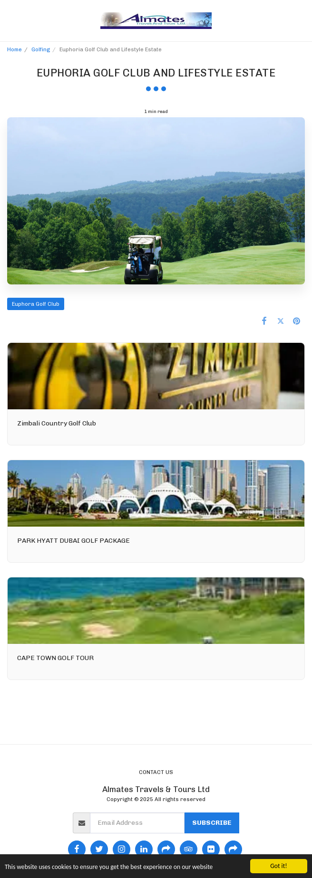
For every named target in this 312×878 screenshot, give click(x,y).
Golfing (40, 49)
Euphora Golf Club (35, 304)
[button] (10, 20)
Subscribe (212, 823)
